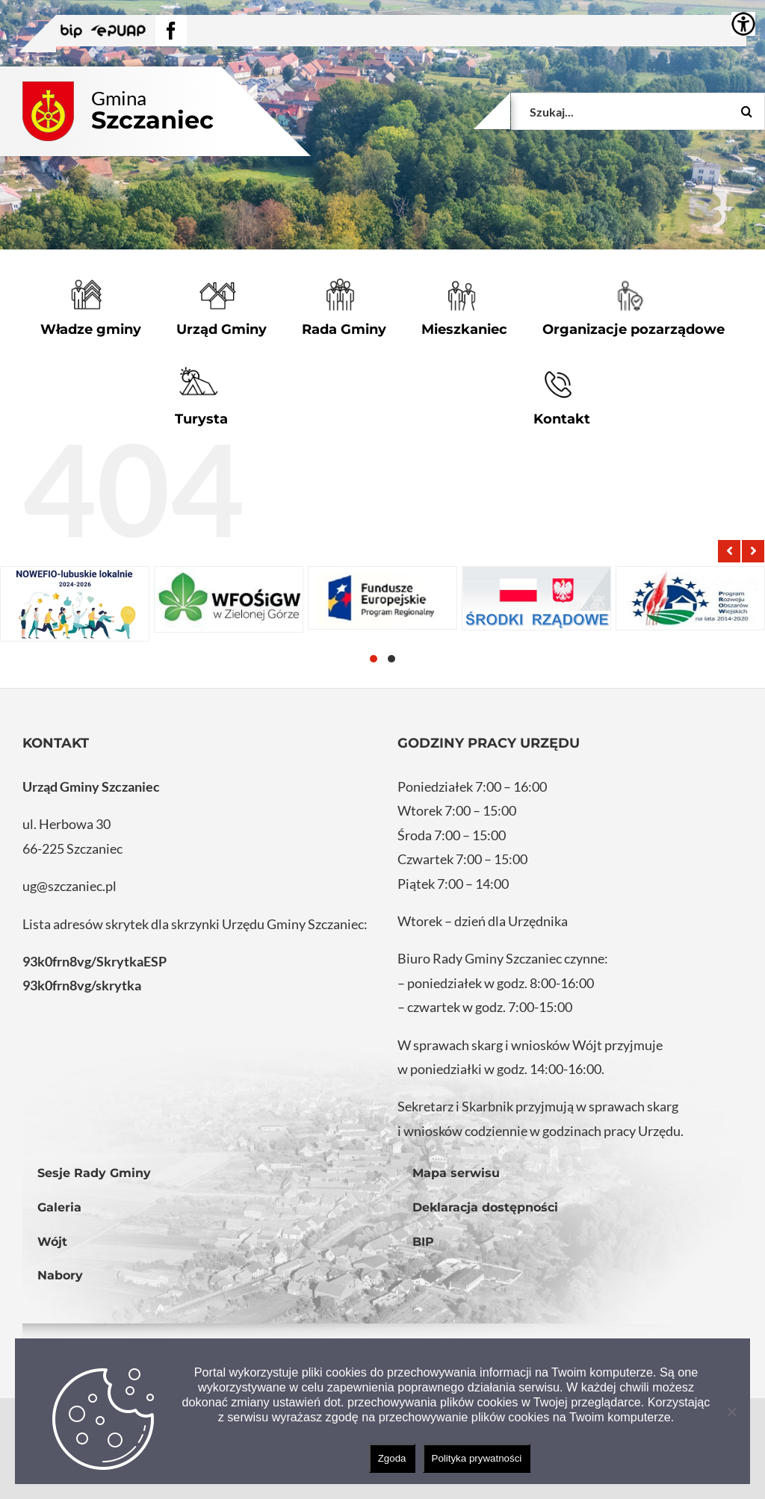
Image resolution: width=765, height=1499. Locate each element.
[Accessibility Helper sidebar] (743, 24)
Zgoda (392, 1458)
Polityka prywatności (477, 1458)
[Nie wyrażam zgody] (731, 1411)
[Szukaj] (746, 111)
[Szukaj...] (638, 111)
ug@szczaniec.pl (69, 886)
